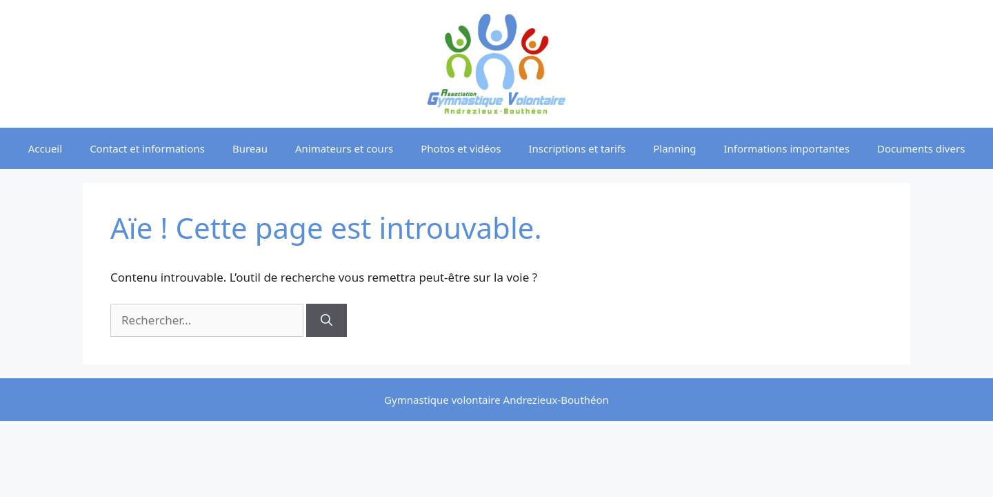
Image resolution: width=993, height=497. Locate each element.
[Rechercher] (326, 320)
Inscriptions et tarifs (576, 148)
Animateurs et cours (344, 148)
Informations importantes (787, 148)
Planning (674, 148)
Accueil (45, 148)
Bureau (250, 148)
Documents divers (921, 148)
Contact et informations (147, 148)
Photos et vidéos (461, 148)
